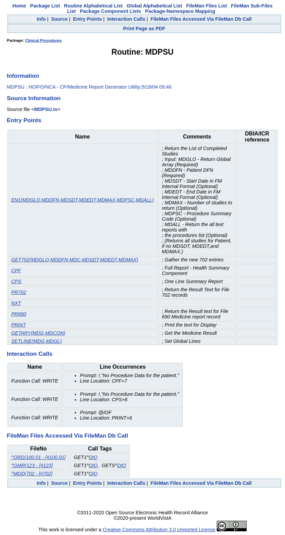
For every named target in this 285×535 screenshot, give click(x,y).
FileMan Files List (206, 5)
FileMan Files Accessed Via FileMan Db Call (201, 19)
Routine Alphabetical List (93, 5)
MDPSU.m (45, 109)
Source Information (33, 98)
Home (19, 5)
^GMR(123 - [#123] (32, 465)
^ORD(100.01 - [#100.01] (38, 457)
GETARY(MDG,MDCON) (38, 333)
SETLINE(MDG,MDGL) (36, 341)
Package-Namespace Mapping (180, 11)
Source (59, 19)
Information (23, 75)
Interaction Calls (126, 19)
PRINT (18, 325)
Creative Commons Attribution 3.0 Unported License (159, 529)
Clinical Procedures (43, 40)
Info (41, 19)
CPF (16, 270)
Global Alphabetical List (154, 5)
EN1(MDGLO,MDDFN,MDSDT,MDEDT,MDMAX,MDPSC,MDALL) (82, 200)
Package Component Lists (110, 11)
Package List (45, 5)
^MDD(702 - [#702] (31, 473)
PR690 (18, 314)
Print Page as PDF (144, 28)
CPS (16, 281)
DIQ (93, 457)
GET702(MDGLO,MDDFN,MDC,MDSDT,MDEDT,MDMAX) (74, 259)
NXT (16, 303)
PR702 (18, 292)
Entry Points (87, 19)
